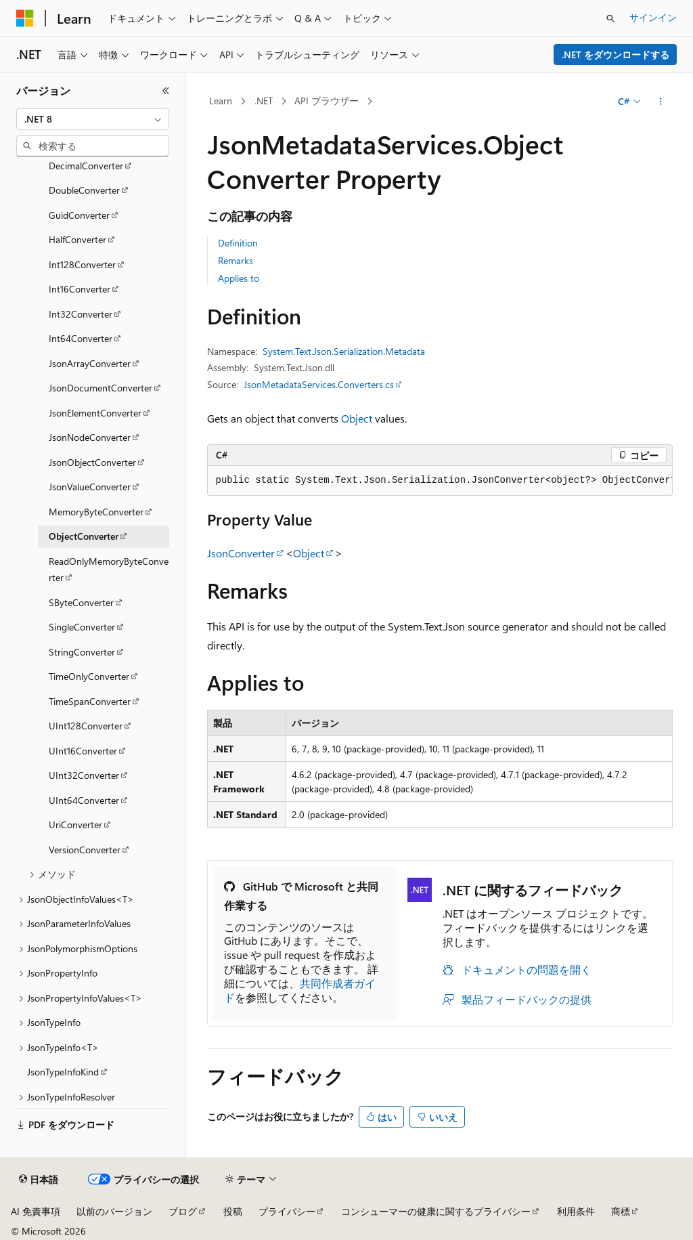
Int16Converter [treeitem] (79, 288)
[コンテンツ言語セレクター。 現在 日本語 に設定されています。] (38, 1180)
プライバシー (287, 1211)
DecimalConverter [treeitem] (86, 165)
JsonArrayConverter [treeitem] (90, 363)
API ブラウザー (326, 100)
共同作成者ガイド (300, 990)
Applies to (238, 278)
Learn (220, 100)
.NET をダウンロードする (615, 54)
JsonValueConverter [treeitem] (90, 486)
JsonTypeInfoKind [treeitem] (63, 1071)
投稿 (232, 1211)
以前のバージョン (114, 1211)
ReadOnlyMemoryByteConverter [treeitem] (109, 569)
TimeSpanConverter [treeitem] (90, 701)
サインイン (653, 17)
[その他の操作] (660, 101)
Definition (238, 242)
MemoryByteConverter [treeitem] (96, 511)
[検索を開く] (610, 18)
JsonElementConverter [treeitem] (95, 412)
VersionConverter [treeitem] (84, 849)
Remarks (235, 260)
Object (356, 418)
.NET (263, 100)
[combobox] (92, 119)
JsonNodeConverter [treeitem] (90, 437)
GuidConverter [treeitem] (79, 215)
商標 (620, 1211)
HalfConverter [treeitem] (77, 239)
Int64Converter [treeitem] (80, 338)
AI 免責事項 (35, 1211)
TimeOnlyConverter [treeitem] (89, 676)
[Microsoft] (25, 18)
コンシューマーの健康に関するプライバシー (436, 1211)
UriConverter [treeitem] (75, 824)
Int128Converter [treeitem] (82, 264)
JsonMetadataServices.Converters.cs (319, 384)
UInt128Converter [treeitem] (85, 725)
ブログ (183, 1211)
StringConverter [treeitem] (82, 651)
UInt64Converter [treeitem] (84, 800)
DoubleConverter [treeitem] (84, 190)
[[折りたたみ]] (166, 91)
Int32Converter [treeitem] (80, 313)
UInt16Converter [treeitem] (83, 750)
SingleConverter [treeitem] (82, 626)
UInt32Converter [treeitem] (84, 775)
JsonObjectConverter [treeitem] (92, 462)
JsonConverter (241, 553)
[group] (440, 481)
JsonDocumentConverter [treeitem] (100, 387)
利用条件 (576, 1211)
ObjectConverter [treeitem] (83, 536)
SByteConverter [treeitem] (81, 602)
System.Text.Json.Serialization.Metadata (344, 351)
